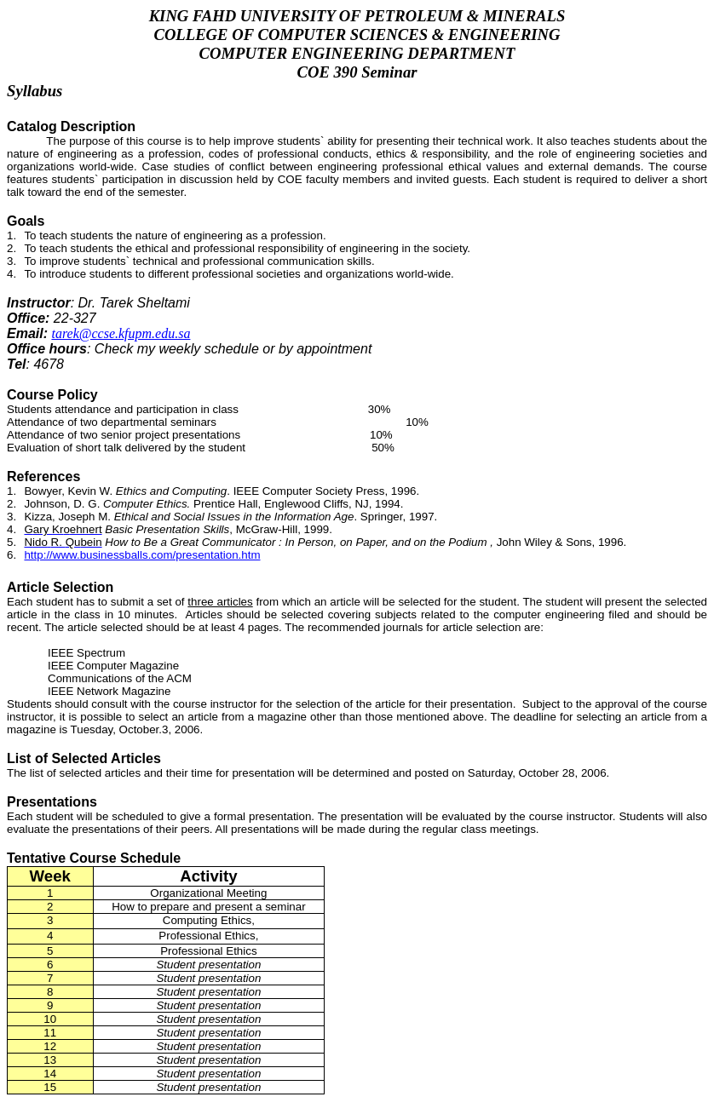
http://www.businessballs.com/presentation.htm (142, 554)
